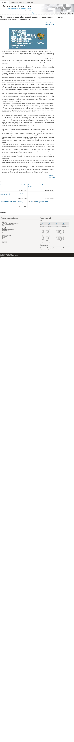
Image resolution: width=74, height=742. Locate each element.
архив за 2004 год (60, 240)
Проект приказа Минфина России (36, 193)
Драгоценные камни (6, 235)
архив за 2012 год (60, 231)
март (56, 223)
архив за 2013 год (60, 230)
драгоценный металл (38, 202)
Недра (3, 237)
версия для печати (52, 177)
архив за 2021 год (45, 235)
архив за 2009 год (60, 235)
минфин (32, 201)
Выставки (4, 236)
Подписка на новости (17, 2)
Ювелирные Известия (16, 6)
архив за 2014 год (60, 229)
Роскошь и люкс (5, 230)
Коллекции (4, 241)
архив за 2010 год (60, 233)
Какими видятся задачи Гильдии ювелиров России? (13, 184)
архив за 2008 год (60, 236)
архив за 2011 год (60, 232)
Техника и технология (7, 234)
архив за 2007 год (60, 237)
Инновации (4, 222)
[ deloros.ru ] (52, 175)
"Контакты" (16, 255)
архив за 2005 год (60, 239)
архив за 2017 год (45, 239)
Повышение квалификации (8, 229)
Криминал (4, 240)
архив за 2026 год (45, 229)
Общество (4, 225)
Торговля (4, 231)
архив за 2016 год (45, 240)
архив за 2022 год (45, 233)
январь (41, 223)
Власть (3, 221)
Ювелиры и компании (7, 232)
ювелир (36, 201)
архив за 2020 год (45, 236)
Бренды (4, 228)
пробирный (30, 202)
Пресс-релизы (5, 227)
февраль (49, 223)
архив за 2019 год (45, 237)
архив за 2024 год (45, 231)
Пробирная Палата (43, 201)
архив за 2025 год (45, 230)
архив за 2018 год (45, 238)
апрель (63, 223)
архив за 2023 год (45, 232)
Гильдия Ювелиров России (8, 224)
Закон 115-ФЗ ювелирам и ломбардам (10, 223)
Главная (4, 2)
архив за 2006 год (60, 238)
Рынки (3, 238)
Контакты (30, 2)
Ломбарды (4, 242)
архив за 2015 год (45, 242)
